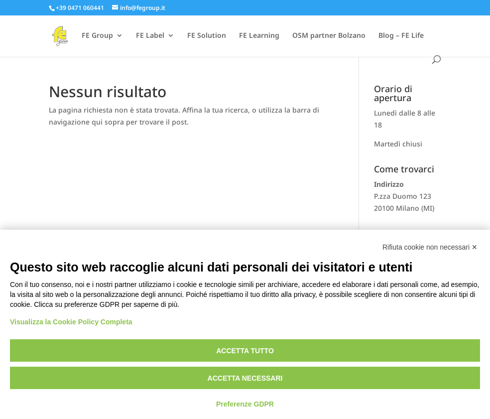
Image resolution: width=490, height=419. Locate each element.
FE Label (150, 36)
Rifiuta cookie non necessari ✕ (430, 247)
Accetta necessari (245, 378)
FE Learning (259, 36)
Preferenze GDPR (245, 404)
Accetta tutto (245, 351)
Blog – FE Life (401, 36)
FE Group (97, 36)
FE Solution (206, 36)
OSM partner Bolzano (329, 36)
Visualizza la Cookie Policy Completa (71, 322)
